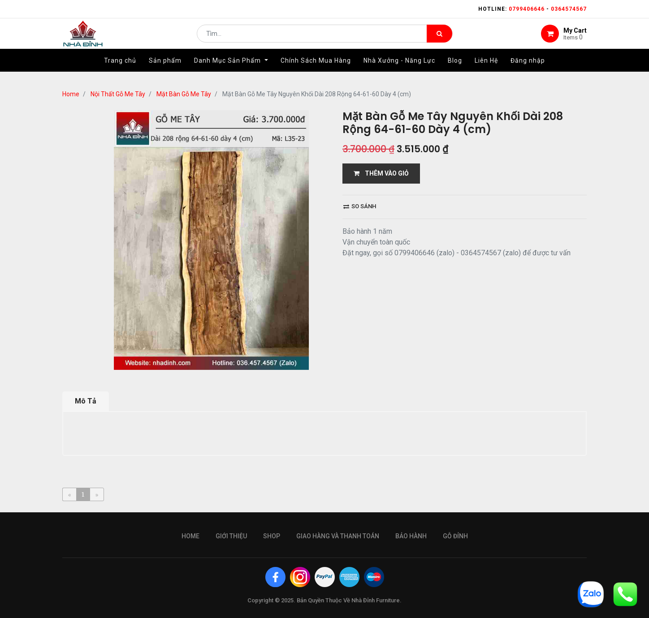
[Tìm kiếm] (439, 38)
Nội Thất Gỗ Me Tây (118, 94)
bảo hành (411, 536)
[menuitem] (120, 70)
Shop (271, 536)
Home (70, 94)
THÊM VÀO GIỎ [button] (381, 173)
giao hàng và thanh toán (337, 536)
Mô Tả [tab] (85, 401)
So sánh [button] (359, 206)
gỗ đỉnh (455, 536)
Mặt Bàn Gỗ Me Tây (183, 94)
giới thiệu (231, 536)
